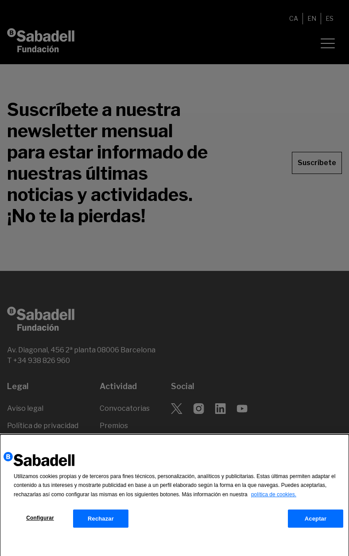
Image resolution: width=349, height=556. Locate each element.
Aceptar (315, 521)
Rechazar (101, 521)
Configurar (40, 520)
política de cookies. (273, 497)
